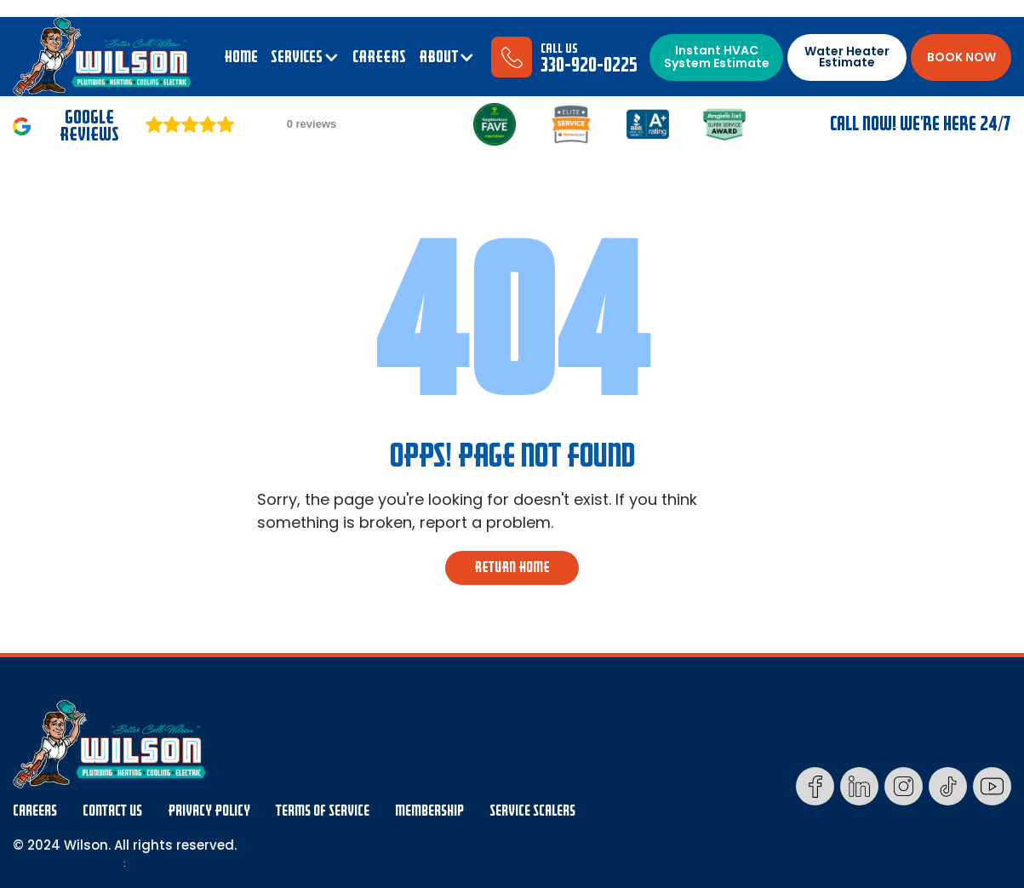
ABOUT (438, 57)
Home (241, 57)
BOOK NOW (961, 57)
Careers (35, 811)
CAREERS (379, 57)
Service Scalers (532, 811)
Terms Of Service (322, 811)
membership (429, 811)
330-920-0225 (589, 65)
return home (512, 567)
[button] (305, 57)
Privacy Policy (209, 811)
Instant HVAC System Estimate (716, 57)
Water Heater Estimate (847, 57)
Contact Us (112, 811)
